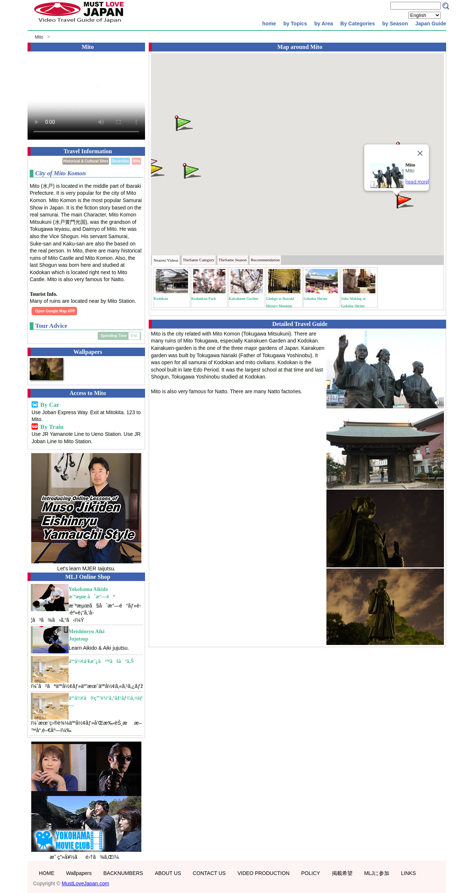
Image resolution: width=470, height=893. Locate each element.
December (120, 161)
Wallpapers (79, 873)
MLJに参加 (376, 873)
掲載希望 (342, 873)
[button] (403, 200)
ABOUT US (168, 873)
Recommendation (265, 260)
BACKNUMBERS (123, 873)
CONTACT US (209, 873)
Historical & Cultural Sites (85, 161)
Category (198, 260)
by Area (323, 23)
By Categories (357, 23)
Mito (39, 37)
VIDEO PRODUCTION (264, 873)
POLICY (310, 873)
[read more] (417, 181)
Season (232, 260)
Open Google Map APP (55, 311)
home (269, 23)
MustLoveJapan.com (85, 883)
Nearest (165, 260)
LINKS (408, 873)
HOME (46, 873)
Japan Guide (430, 23)
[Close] (420, 153)
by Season (395, 23)
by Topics (295, 23)
